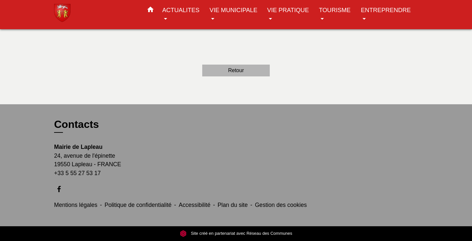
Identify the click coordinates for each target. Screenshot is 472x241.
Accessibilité (194, 205)
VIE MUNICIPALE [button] (233, 10)
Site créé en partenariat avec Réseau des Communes (236, 233)
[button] (150, 11)
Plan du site (233, 205)
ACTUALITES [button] (180, 10)
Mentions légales (75, 205)
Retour (236, 70)
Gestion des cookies (281, 205)
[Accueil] (95, 14)
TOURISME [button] (335, 10)
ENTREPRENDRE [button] (386, 10)
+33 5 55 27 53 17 (77, 173)
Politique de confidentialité (138, 205)
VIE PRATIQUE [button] (288, 10)
